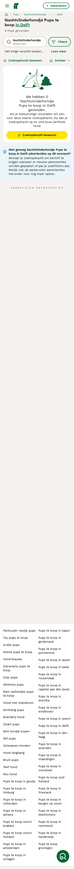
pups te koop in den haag (52, 735)
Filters (59, 42)
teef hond (10, 767)
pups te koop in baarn (54, 630)
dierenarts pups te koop (16, 668)
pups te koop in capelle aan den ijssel (54, 687)
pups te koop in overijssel (49, 768)
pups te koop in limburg (14, 790)
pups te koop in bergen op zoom (50, 801)
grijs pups (10, 677)
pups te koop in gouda (19, 781)
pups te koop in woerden (49, 746)
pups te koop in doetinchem (49, 812)
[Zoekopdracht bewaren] (63, 856)
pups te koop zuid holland (51, 779)
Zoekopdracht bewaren (23, 60)
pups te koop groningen (47, 846)
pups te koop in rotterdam (14, 801)
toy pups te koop (15, 638)
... (51, 14)
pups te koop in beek (53, 667)
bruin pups (11, 760)
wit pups (9, 738)
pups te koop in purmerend (49, 651)
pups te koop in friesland (49, 790)
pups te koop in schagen (14, 857)
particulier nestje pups (19, 630)
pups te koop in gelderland (49, 640)
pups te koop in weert (54, 718)
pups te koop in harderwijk (49, 835)
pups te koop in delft (53, 726)
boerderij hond (13, 717)
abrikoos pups (13, 684)
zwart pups (11, 724)
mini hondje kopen (16, 731)
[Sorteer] (60, 60)
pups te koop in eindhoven (49, 709)
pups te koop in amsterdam (14, 846)
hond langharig (13, 753)
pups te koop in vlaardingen (49, 757)
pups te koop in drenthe (49, 698)
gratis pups (11, 645)
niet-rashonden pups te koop (18, 693)
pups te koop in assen (54, 660)
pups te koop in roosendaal (49, 676)
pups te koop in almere (14, 812)
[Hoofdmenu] (7, 6)
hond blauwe (12, 659)
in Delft (23, 24)
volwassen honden (16, 745)
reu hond (10, 774)
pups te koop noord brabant (17, 824)
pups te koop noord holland (17, 835)
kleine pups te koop (17, 652)
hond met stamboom (18, 703)
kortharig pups (13, 710)
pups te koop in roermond (49, 824)
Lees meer (59, 51)
